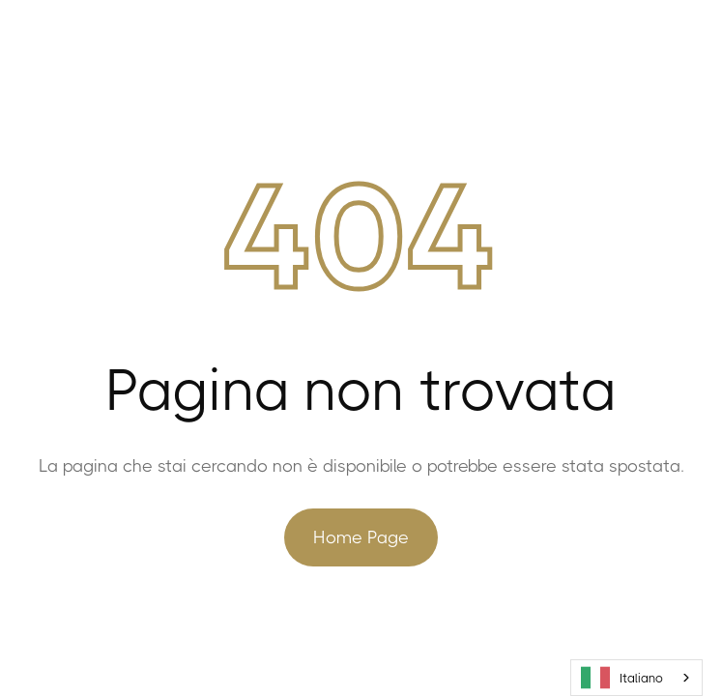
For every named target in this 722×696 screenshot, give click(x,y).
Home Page (361, 537)
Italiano (622, 677)
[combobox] (636, 677)
